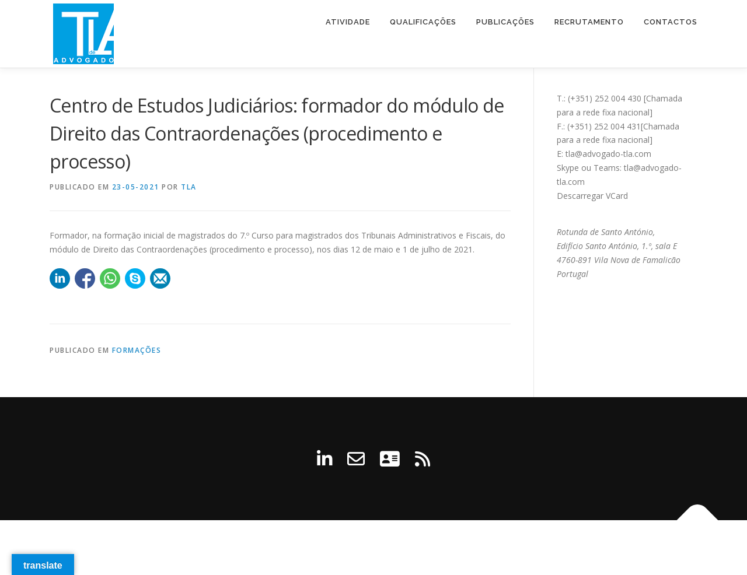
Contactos (670, 21)
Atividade (348, 21)
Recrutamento (589, 21)
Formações (137, 350)
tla (189, 187)
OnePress (436, 547)
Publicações (505, 21)
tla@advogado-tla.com (608, 153)
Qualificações (423, 21)
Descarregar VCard (592, 195)
